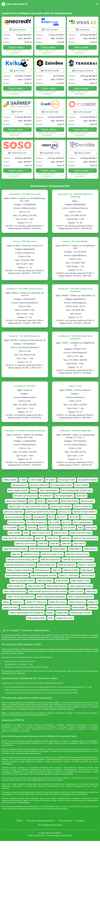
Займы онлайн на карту (50, 637)
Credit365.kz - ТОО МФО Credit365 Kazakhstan (25, 434)
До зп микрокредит (18, 540)
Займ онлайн (63, 603)
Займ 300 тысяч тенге (72, 557)
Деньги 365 (91, 506)
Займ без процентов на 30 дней (80, 580)
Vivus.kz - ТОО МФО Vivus (24, 244)
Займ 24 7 (24, 557)
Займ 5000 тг (34, 569)
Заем (26, 546)
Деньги (78, 506)
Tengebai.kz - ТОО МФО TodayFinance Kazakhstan (75, 293)
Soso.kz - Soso (75, 389)
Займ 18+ (90, 551)
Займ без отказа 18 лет (17, 574)
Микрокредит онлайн (83, 643)
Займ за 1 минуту (57, 586)
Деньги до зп (53, 523)
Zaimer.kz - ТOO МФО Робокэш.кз (24, 339)
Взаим (59, 494)
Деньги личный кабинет (75, 523)
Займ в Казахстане (13, 586)
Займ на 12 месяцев (56, 597)
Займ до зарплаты (35, 586)
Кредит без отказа (66, 649)
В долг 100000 (21, 494)
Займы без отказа (23, 631)
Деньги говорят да (50, 517)
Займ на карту (77, 597)
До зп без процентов (56, 534)
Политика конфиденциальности (40, 852)
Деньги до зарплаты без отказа (28, 523)
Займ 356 (91, 557)
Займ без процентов (13, 580)
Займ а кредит (17, 569)
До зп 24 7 (72, 529)
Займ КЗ (28, 591)
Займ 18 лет (10, 557)
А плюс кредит (46, 483)
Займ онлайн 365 (34, 609)
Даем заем (31, 506)
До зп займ (75, 534)
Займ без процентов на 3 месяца (44, 580)
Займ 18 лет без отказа (35, 551)
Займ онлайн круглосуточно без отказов (55, 614)
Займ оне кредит (44, 603)
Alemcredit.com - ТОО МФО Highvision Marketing (75, 198)
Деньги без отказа (18, 511)
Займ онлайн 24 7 (13, 609)
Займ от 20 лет (86, 614)
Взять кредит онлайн (42, 494)
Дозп (50, 540)
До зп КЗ (88, 534)
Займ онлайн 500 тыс (57, 609)
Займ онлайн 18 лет (83, 603)
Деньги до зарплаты (74, 517)
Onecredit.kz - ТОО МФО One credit (25, 197)
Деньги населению (20, 529)
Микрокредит (72, 637)
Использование (65, 852)
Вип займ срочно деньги (60, 500)
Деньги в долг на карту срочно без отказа (69, 511)
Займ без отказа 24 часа (44, 574)
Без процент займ (80, 483)
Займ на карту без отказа (20, 603)
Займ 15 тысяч (12, 551)
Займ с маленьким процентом (73, 620)
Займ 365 (21, 563)
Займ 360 (9, 563)
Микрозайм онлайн (35, 649)
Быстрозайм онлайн (15, 489)
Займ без (65, 569)
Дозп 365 (61, 540)
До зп (61, 529)
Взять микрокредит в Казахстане (27, 500)
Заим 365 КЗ (35, 563)
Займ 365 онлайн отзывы (58, 563)
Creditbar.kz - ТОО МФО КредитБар (75, 434)
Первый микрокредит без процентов (24, 643)
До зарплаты (48, 529)
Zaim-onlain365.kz (15, 4)
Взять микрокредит (76, 494)
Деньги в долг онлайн (27, 517)
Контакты (80, 852)
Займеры (87, 637)
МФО (50, 649)
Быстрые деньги (37, 489)
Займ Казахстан (12, 591)
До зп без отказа (33, 534)
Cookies (19, 852)
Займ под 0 (16, 620)
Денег (68, 506)
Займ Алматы (51, 569)
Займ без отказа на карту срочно (77, 574)
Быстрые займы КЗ (59, 489)
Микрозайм (63, 643)
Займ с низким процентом (24, 626)
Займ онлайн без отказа (83, 609)
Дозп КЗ (73, 540)
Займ (65, 546)
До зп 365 (85, 529)
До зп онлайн (38, 540)
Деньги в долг (38, 511)
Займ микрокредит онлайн (29, 597)
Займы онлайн (18, 483)
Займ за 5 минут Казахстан (82, 586)
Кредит (50, 643)
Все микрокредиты (13, 506)
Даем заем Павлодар (51, 506)
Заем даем (37, 546)
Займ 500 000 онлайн (85, 563)
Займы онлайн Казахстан (21, 637)
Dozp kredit (86, 540)
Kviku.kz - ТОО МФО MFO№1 (75, 244)
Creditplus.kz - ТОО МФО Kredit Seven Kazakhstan (75, 340)
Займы (45, 626)
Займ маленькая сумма (83, 591)
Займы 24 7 (57, 626)
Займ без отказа (82, 569)
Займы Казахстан (44, 631)
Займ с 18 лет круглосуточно (40, 620)
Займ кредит (61, 591)
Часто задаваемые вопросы (50, 856)
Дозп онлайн (14, 546)
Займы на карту (78, 631)
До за (35, 529)
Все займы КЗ (83, 500)
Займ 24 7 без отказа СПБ (45, 557)
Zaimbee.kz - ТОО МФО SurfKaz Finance (25, 292)
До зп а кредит (14, 534)
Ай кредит (62, 483)
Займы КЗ (62, 631)
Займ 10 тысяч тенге (82, 546)
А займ (32, 483)
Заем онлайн (53, 546)
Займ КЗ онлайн (43, 591)
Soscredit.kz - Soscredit (24, 389)
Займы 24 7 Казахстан (77, 626)
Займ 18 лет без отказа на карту (66, 551)
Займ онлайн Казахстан (18, 614)
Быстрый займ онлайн (83, 489)
